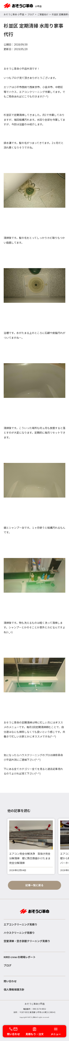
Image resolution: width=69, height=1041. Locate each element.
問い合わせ (10, 981)
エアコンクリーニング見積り (20, 924)
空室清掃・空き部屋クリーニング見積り (27, 941)
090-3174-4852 (39, 1008)
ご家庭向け (42, 14)
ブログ (30, 14)
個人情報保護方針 (14, 989)
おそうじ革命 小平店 (14, 14)
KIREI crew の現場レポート (20, 957)
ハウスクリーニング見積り (19, 932)
